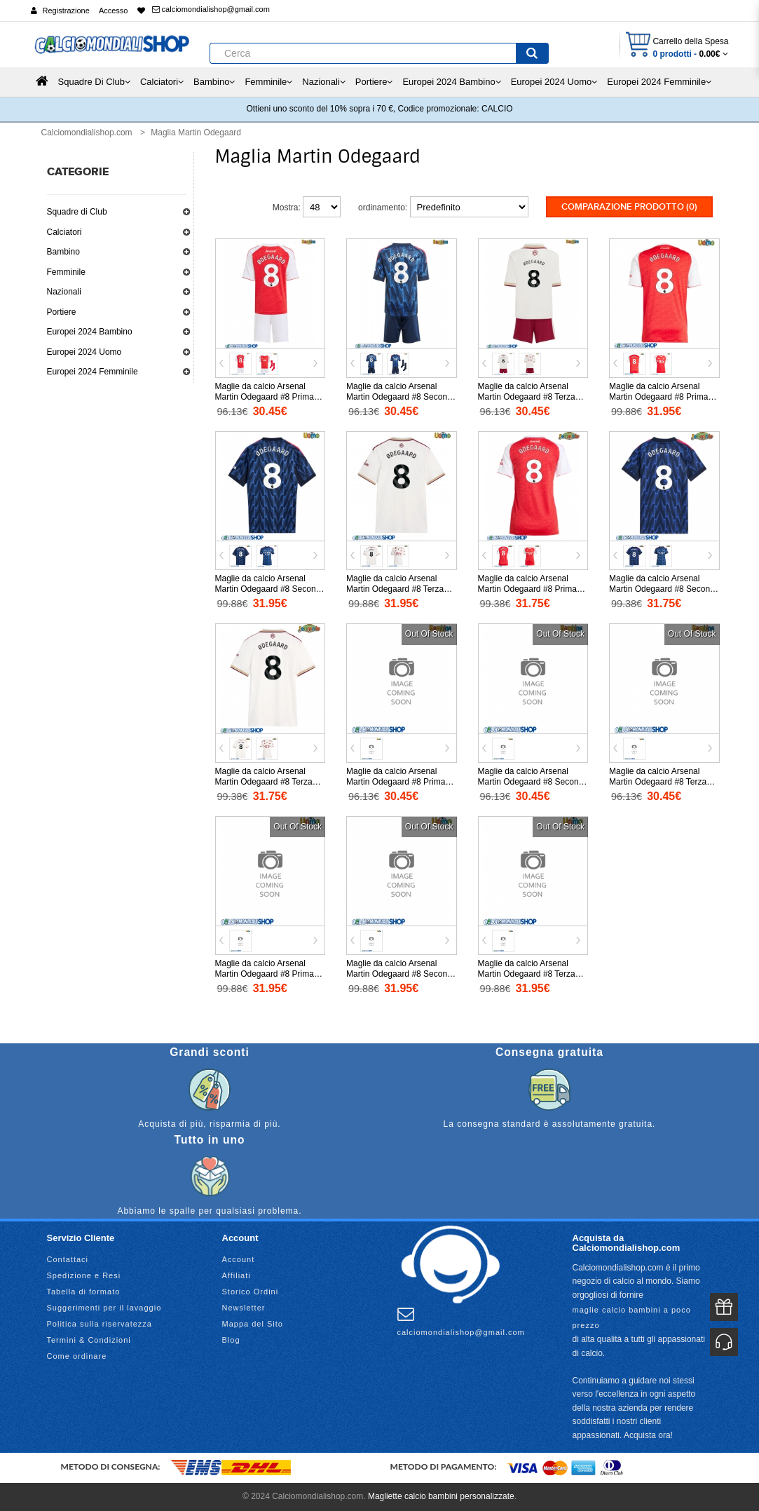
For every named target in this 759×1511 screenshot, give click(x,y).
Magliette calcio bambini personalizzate (441, 1496)
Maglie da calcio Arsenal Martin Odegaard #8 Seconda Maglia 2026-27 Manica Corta (401, 973)
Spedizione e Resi (84, 1275)
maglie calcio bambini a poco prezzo (632, 1317)
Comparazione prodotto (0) (629, 206)
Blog (231, 1340)
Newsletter (244, 1307)
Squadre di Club (77, 212)
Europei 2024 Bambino (89, 332)
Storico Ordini (250, 1291)
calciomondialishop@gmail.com (211, 9)
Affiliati (236, 1275)
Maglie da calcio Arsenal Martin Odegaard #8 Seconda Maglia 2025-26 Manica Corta (270, 589)
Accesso (113, 10)
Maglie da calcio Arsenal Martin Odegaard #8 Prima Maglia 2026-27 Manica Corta (270, 973)
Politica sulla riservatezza (100, 1324)
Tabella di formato (84, 1291)
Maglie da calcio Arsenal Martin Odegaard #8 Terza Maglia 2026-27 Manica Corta (533, 973)
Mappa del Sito (252, 1324)
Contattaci (68, 1259)
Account (238, 1259)
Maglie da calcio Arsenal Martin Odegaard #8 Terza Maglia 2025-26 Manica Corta (401, 589)
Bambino (63, 252)
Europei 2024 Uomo (84, 352)
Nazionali (64, 292)
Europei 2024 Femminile (92, 372)
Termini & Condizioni (89, 1340)
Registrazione (66, 10)
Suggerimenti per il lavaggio (104, 1307)
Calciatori (64, 232)
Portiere (61, 312)
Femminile (66, 272)
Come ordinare (77, 1356)
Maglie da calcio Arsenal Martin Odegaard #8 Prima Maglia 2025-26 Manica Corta (664, 396)
